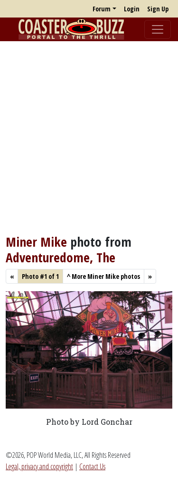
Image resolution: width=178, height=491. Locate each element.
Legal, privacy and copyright (39, 466)
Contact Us (92, 466)
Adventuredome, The (60, 257)
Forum (102, 8)
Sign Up (158, 8)
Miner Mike (36, 241)
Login (132, 8)
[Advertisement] (89, 137)
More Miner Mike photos (103, 276)
